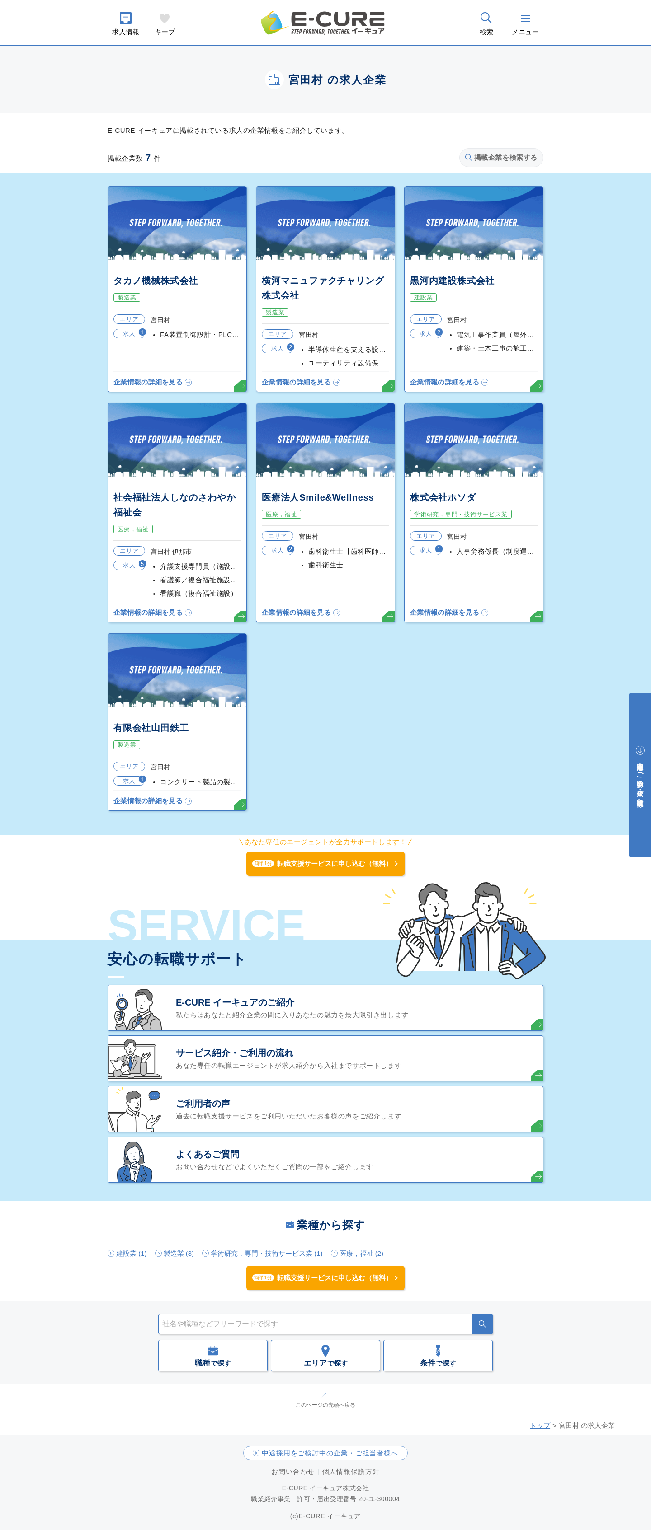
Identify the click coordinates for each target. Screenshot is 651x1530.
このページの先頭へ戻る (325, 1405)
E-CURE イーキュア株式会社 (325, 1488)
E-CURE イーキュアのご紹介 (235, 1002)
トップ (540, 1425)
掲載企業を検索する (501, 157)
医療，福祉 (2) (362, 1253)
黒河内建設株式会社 (452, 280)
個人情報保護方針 (351, 1471)
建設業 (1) (131, 1253)
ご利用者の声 (203, 1104)
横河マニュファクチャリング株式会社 (323, 288)
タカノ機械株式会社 (155, 280)
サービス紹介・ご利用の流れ (234, 1053)
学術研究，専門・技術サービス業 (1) (267, 1253)
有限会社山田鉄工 (151, 728)
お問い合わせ (292, 1471)
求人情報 (125, 31)
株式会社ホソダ (443, 497)
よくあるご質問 (207, 1154)
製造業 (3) (179, 1253)
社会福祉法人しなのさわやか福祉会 (174, 504)
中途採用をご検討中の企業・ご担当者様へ (330, 1453)
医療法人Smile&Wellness (318, 497)
